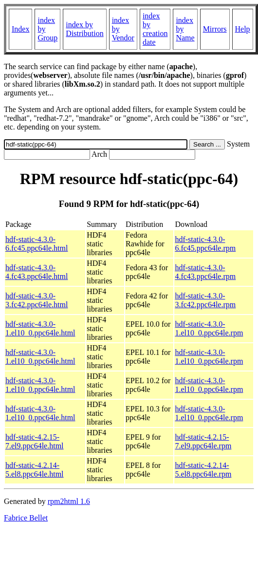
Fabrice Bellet (26, 518)
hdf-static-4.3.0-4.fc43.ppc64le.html (36, 271)
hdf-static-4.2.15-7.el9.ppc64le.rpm (203, 441)
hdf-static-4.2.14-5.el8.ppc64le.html (34, 469)
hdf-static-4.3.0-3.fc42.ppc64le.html (36, 300)
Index (20, 29)
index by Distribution (84, 28)
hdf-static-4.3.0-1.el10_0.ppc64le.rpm (209, 328)
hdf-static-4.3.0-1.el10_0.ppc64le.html (40, 328)
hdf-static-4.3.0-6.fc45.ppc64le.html (36, 243)
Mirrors (215, 29)
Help (242, 29)
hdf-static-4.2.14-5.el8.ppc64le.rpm (203, 469)
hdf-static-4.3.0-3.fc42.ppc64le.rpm (205, 300)
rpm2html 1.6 (69, 501)
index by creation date (155, 29)
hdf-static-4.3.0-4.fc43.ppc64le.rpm (205, 271)
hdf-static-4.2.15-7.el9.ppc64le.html (34, 441)
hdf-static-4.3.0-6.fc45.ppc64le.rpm (205, 243)
